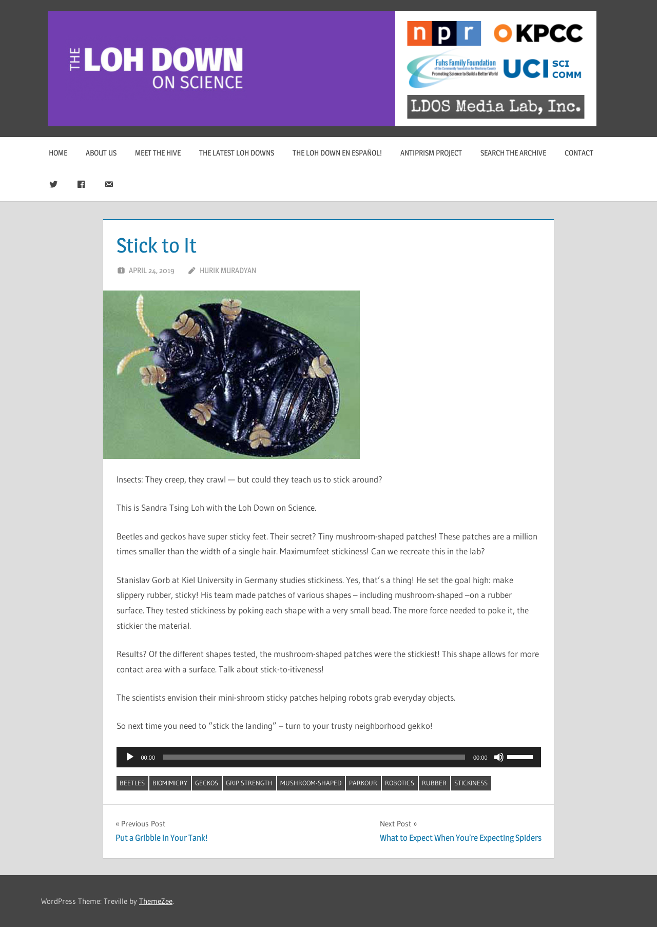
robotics (399, 783)
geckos (206, 783)
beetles (132, 783)
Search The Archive (513, 153)
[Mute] (499, 757)
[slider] (314, 757)
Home (58, 153)
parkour (363, 783)
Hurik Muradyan (228, 270)
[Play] (130, 757)
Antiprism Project (431, 153)
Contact (579, 153)
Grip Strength (249, 783)
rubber (434, 783)
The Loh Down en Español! (337, 153)
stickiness (471, 783)
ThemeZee (155, 901)
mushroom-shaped (310, 783)
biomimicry (169, 783)
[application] (329, 757)
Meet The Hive (158, 153)
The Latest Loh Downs (236, 153)
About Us (101, 153)
